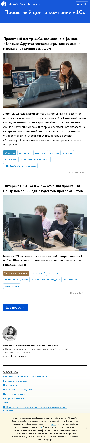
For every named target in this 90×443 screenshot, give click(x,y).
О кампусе (10, 371)
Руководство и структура (15, 380)
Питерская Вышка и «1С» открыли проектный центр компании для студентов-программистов (43, 188)
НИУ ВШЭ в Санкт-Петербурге (24, 3)
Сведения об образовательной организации (25, 376)
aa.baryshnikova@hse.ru (14, 355)
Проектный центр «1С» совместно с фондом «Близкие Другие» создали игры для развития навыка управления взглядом (41, 43)
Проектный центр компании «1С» (45, 12)
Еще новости (17, 307)
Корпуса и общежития (14, 398)
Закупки (7, 402)
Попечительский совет (14, 393)
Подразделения (11, 385)
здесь (53, 424)
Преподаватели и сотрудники (17, 389)
